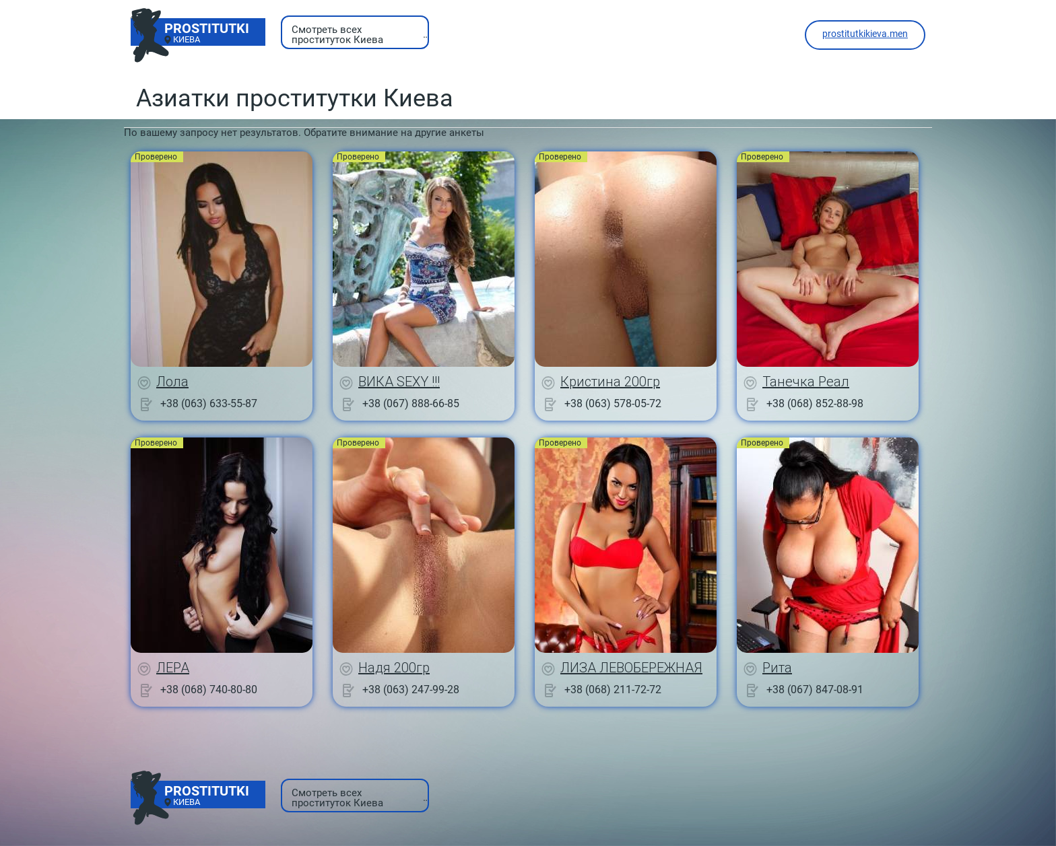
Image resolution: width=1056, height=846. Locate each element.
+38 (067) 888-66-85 (410, 403)
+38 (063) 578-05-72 (612, 403)
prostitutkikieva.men (865, 33)
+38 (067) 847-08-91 (814, 689)
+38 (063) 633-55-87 (208, 403)
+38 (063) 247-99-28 (410, 689)
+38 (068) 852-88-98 (814, 403)
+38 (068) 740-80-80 (208, 689)
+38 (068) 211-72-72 (612, 689)
